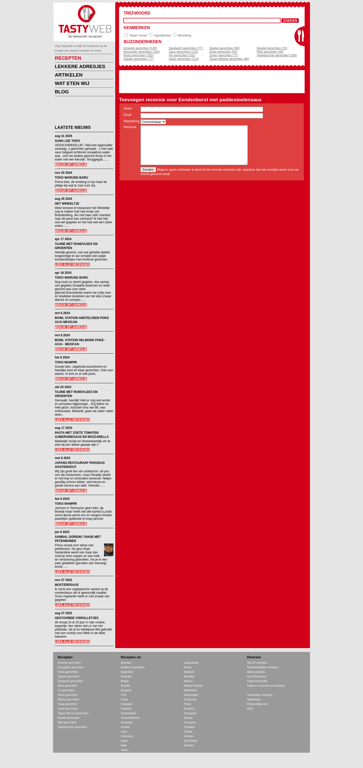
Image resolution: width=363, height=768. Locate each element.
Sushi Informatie (257, 681)
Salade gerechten (69, 676)
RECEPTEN (68, 58)
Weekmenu (254, 699)
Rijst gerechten (67, 722)
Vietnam (189, 736)
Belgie (125, 681)
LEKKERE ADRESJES (80, 66)
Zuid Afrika (190, 740)
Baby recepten (256, 671)
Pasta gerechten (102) (138, 55)
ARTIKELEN (69, 75)
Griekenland (128, 713)
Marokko (189, 676)
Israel (124, 740)
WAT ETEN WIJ (72, 83)
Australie (126, 676)
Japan (124, 749)
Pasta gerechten (68, 671)
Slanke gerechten (69, 699)
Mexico (188, 681)
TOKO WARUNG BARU (71, 177)
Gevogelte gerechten (71, 667)
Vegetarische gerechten (72, 726)
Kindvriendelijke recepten (262, 667)
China (124, 699)
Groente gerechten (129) (140, 48)
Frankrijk (126, 708)
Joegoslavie (191, 662)
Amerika (126, 662)
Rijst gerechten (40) (270, 52)
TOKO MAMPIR (66, 362)
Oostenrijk (190, 699)
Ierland (125, 726)
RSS (250, 708)
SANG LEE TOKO (67, 141)
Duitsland (127, 703)
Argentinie (127, 671)
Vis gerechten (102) (182, 55)
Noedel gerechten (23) (272, 48)
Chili (123, 694)
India (124, 731)
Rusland (189, 708)
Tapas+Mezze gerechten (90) (229, 59)
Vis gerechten (66, 690)
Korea (187, 667)
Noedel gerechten (69, 717)
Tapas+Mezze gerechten (73, 713)
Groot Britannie (130, 717)
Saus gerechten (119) (183, 52)
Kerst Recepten (256, 676)
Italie (124, 745)
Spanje (188, 717)
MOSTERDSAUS (67, 585)
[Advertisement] (80, 111)
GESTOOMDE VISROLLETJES (76, 618)
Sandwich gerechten (70, 681)
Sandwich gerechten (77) (186, 48)
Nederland (190, 690)
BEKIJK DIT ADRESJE (71, 164)
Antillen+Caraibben (133, 667)
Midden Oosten (193, 685)
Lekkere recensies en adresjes (266, 685)
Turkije (188, 731)
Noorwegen (191, 694)
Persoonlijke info (257, 703)
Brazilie (125, 685)
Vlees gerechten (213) (184, 59)
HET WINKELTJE (67, 203)
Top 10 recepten (257, 662)
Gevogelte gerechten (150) (141, 52)
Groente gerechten (69, 662)
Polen (187, 703)
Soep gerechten (67, 703)
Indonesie (127, 736)
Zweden (189, 745)
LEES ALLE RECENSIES (72, 264)
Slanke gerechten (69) (224, 48)
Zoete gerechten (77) (223, 55)
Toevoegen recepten (260, 694)
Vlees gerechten (68, 694)
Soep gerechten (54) (223, 52)
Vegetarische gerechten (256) (277, 55)
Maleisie (189, 671)
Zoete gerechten (68, 708)
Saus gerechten (67, 685)
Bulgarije (126, 690)
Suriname (190, 722)
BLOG (62, 91)
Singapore (190, 713)
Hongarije (127, 722)
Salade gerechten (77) (138, 59)
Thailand (189, 726)
